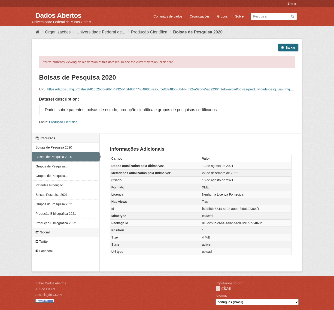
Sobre (239, 16)
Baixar (288, 47)
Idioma (221, 295)
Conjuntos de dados (168, 16)
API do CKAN (45, 289)
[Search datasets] (274, 16)
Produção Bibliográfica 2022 (56, 223)
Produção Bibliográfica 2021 (56, 213)
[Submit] (293, 16)
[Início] (37, 32)
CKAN (223, 288)
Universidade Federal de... (100, 32)
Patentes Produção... (51, 185)
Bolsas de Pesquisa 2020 (197, 32)
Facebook (44, 251)
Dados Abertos (58, 15)
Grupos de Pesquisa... (52, 166)
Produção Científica (149, 32)
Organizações (200, 16)
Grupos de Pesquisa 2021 (54, 204)
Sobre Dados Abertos (50, 283)
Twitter (42, 241)
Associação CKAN (48, 295)
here (170, 62)
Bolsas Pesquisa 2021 (52, 195)
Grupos (222, 16)
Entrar (292, 3)
